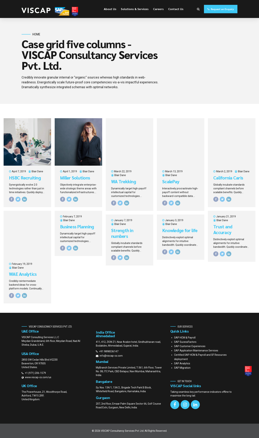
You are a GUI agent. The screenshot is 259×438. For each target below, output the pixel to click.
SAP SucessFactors (185, 341)
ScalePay (170, 181)
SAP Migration (182, 367)
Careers (158, 9)
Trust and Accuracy (222, 229)
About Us (110, 9)
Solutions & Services (135, 9)
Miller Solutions (75, 178)
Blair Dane (37, 171)
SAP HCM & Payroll (185, 337)
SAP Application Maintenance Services (196, 350)
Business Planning (77, 226)
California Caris (228, 178)
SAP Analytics (182, 363)
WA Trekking (123, 181)
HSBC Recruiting (25, 178)
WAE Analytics (23, 274)
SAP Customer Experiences (189, 346)
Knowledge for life (179, 230)
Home (36, 34)
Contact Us (175, 9)
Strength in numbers (122, 233)
